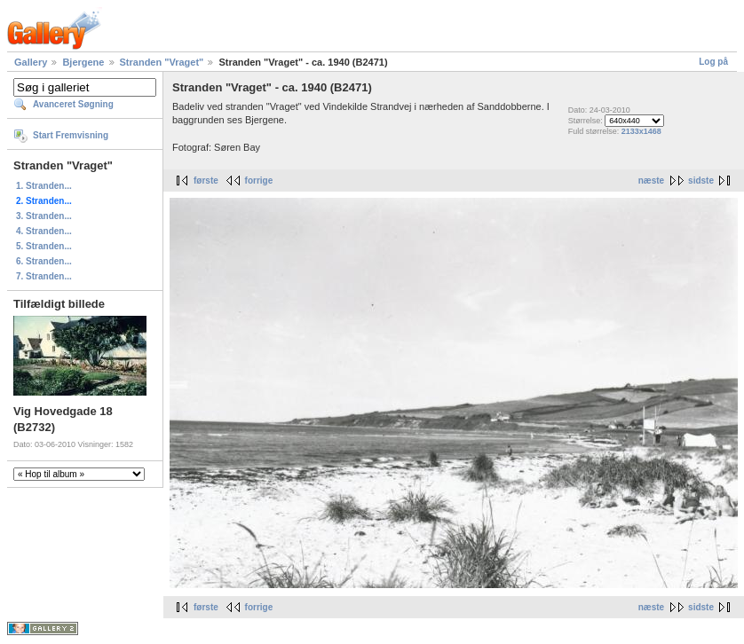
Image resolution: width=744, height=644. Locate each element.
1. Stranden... (44, 186)
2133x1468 (641, 131)
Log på (713, 62)
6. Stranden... (44, 261)
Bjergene (83, 62)
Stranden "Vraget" (162, 62)
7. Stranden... (44, 276)
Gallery (30, 62)
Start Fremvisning (70, 135)
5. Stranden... (44, 246)
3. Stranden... (44, 216)
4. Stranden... (44, 231)
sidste (701, 180)
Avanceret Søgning (73, 104)
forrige (259, 180)
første (206, 180)
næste (651, 180)
